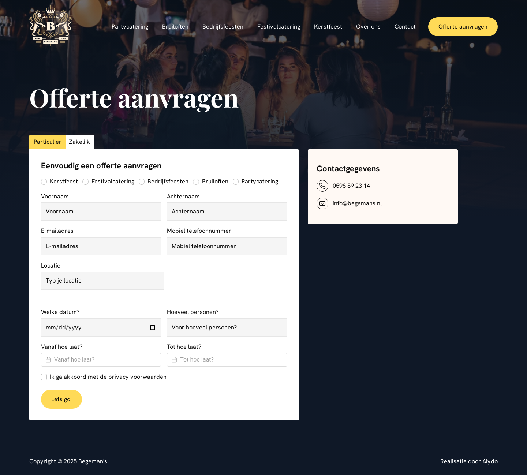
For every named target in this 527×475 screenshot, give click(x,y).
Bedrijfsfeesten (167, 181)
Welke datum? (60, 312)
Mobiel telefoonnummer (199, 231)
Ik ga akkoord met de (108, 377)
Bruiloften (215, 181)
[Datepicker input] (101, 360)
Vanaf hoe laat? (61, 347)
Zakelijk (79, 142)
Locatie (50, 265)
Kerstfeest (64, 181)
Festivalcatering (112, 181)
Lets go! (61, 399)
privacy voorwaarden (137, 377)
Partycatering (260, 181)
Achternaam (183, 196)
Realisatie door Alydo (469, 461)
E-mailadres (57, 231)
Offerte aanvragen (462, 26)
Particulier (47, 142)
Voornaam (55, 196)
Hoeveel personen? (192, 312)
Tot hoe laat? (184, 347)
